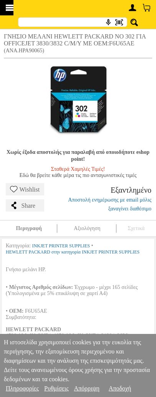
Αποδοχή (120, 388)
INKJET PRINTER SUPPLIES (61, 246)
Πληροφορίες (22, 388)
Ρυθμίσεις (56, 388)
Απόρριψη (86, 388)
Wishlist (25, 189)
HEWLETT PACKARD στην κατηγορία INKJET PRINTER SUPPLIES (72, 252)
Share (22, 205)
